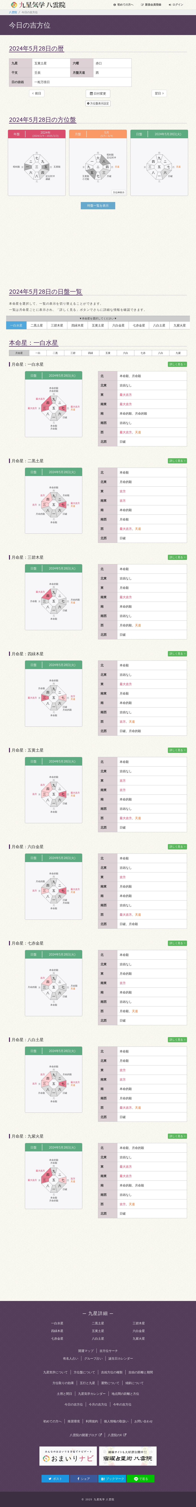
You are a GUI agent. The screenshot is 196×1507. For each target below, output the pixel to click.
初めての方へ (123, 4)
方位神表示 (118, 192)
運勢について (110, 1383)
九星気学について (55, 1372)
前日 (36, 93)
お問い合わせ (143, 1421)
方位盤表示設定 (98, 103)
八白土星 (98, 1338)
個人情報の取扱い (116, 1421)
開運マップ (86, 1351)
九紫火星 (139, 1338)
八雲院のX (117, 1435)
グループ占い (93, 1358)
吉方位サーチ (109, 1351)
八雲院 (13, 12)
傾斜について (134, 1383)
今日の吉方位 (74, 1404)
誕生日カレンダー (121, 1358)
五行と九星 (87, 1383)
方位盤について (84, 1372)
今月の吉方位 (98, 1404)
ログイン (176, 4)
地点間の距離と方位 (125, 1394)
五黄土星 (98, 1331)
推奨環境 (74, 1421)
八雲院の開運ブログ (86, 1435)
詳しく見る (177, 364)
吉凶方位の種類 (111, 1372)
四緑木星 (57, 1331)
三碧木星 (139, 1323)
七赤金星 (57, 1338)
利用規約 (92, 1421)
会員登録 (151, 5)
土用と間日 (64, 1394)
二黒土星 (98, 1323)
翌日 (159, 93)
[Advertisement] (98, 245)
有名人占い (70, 1358)
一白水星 (57, 1323)
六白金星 (139, 1331)
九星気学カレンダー (92, 1394)
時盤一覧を (98, 205)
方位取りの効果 (63, 1383)
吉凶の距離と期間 (140, 1372)
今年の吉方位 (122, 1404)
